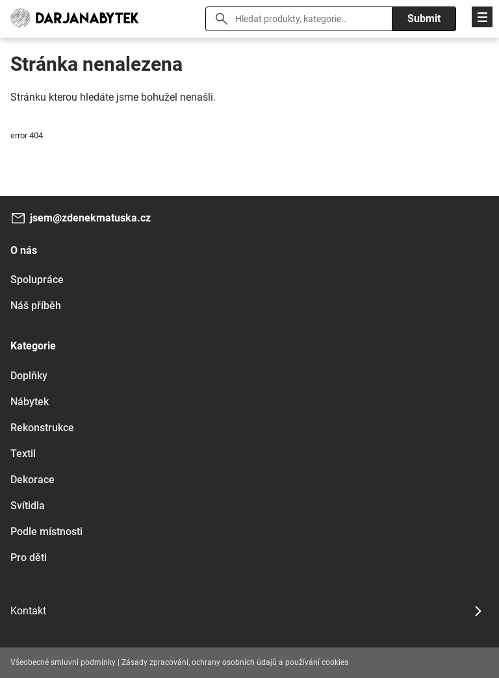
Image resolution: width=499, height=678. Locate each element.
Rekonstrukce (42, 427)
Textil (23, 453)
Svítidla (27, 505)
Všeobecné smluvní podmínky (63, 662)
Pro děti (28, 557)
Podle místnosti (46, 531)
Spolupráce (37, 279)
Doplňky (28, 376)
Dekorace (32, 479)
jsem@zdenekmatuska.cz (90, 218)
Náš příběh (35, 305)
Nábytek (29, 402)
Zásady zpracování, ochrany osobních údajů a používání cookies (235, 662)
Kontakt (28, 611)
